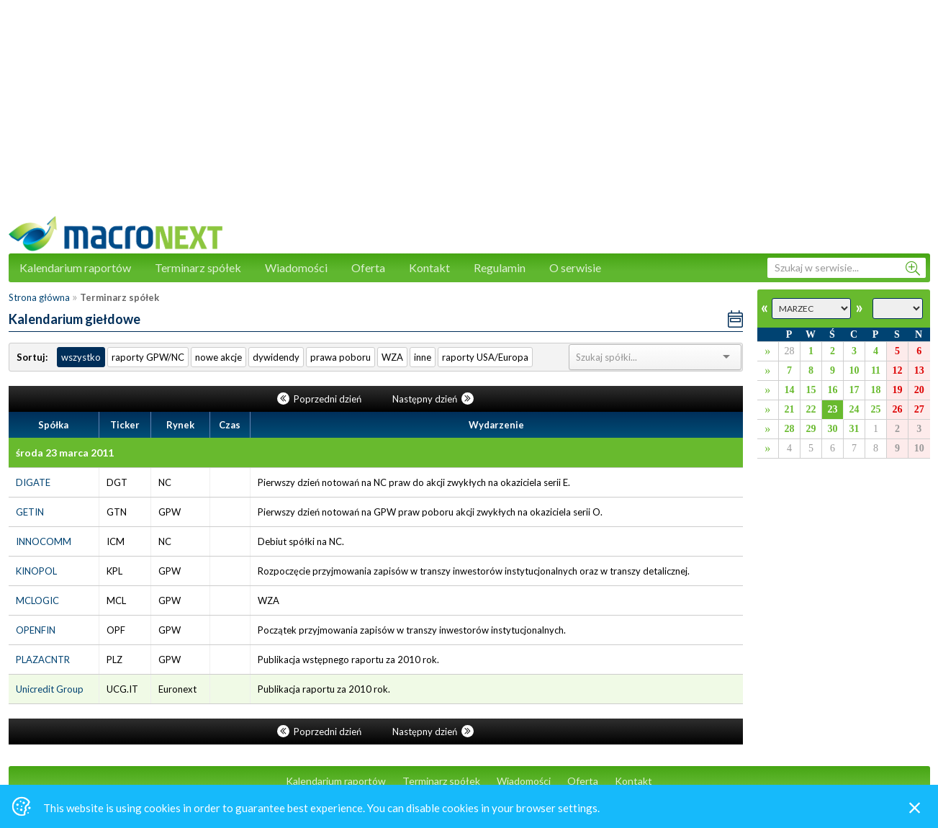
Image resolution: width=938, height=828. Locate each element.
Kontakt (429, 267)
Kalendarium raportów (75, 267)
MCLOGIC (37, 600)
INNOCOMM (43, 541)
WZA (392, 357)
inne (422, 357)
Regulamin (500, 267)
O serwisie (575, 267)
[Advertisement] (469, 115)
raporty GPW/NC (148, 357)
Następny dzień (433, 399)
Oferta (368, 267)
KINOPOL (36, 571)
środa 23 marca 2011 (65, 452)
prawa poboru (340, 357)
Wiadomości (296, 267)
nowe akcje (218, 357)
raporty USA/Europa (485, 357)
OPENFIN (35, 630)
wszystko (81, 357)
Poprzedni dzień (320, 399)
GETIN (30, 512)
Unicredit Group (50, 689)
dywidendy (276, 357)
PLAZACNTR (43, 659)
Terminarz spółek (198, 267)
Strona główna (39, 297)
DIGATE (33, 482)
